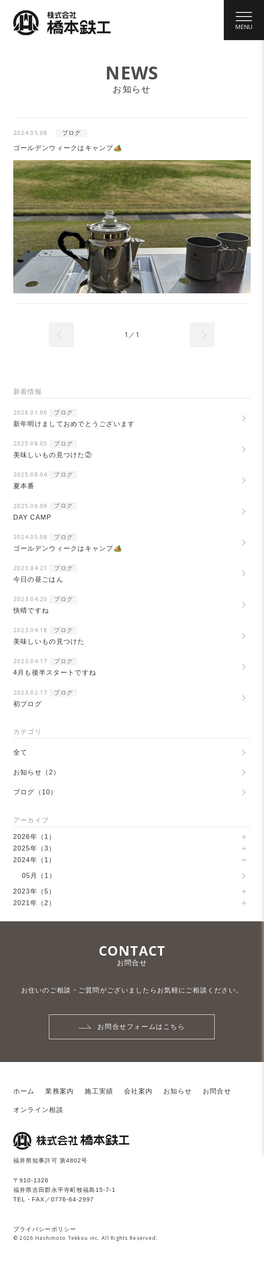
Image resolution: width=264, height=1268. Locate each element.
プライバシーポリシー (45, 1230)
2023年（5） (34, 892)
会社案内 (138, 1091)
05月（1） (39, 876)
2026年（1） (34, 837)
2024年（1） (34, 860)
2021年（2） (34, 903)
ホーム (24, 1091)
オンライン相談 (38, 1111)
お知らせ (177, 1091)
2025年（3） (34, 849)
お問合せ (217, 1091)
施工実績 (99, 1091)
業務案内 (59, 1091)
